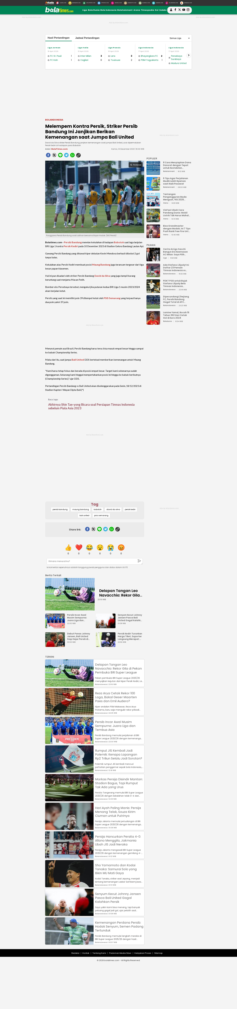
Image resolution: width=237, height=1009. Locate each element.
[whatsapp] (72, 156)
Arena (136, 10)
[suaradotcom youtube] (184, 10)
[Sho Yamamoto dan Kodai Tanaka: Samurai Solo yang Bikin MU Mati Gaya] (69, 886)
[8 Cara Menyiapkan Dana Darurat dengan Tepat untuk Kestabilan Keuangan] (153, 173)
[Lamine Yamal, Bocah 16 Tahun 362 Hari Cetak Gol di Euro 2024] (153, 323)
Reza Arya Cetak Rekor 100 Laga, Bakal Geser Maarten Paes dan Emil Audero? (116, 697)
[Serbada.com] (186, 3)
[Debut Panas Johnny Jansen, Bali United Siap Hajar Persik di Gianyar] (55, 645)
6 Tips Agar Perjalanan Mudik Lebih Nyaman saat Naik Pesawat (175, 181)
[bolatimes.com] (59, 11)
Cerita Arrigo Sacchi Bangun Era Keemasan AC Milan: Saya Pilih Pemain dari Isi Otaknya (176, 252)
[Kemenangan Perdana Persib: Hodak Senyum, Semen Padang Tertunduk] (69, 943)
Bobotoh (119, 242)
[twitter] (54, 156)
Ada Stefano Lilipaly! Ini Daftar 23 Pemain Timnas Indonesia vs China (176, 268)
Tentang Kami (99, 953)
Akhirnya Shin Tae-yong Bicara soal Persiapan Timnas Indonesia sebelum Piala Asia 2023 (91, 406)
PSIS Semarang (112, 298)
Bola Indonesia (108, 10)
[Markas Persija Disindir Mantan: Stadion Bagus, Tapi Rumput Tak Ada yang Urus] (69, 800)
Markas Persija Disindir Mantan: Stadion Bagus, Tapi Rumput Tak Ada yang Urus (119, 783)
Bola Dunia (94, 10)
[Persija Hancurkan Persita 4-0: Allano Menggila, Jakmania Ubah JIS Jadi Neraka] (69, 857)
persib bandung (60, 509)
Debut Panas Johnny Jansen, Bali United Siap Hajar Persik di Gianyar (78, 636)
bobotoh (98, 509)
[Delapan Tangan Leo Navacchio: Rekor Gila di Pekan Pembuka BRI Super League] (70, 594)
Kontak (86, 953)
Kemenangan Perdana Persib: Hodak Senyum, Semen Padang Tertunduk (119, 926)
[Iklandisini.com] (171, 3)
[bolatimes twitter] (179, 10)
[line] (60, 156)
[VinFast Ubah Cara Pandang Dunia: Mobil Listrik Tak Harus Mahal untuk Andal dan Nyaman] (153, 221)
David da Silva (102, 275)
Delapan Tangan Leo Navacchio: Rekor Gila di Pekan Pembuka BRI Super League (120, 597)
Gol (156, 10)
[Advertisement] (118, 93)
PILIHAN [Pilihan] (150, 245)
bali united (84, 515)
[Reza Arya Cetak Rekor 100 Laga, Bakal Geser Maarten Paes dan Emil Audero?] (69, 714)
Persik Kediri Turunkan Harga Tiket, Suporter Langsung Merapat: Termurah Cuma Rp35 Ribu (130, 636)
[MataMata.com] (74, 3)
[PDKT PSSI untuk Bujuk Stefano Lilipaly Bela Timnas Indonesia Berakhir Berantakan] (153, 291)
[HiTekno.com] (103, 3)
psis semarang (101, 515)
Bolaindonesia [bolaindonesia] (54, 119)
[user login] (171, 11)
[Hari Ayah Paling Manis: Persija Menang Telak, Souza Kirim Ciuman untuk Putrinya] (69, 828)
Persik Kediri (71, 246)
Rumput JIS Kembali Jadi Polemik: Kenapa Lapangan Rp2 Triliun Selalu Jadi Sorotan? (118, 754)
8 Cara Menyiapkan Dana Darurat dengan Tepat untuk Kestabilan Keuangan (177, 165)
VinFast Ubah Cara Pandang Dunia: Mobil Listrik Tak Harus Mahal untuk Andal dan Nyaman (177, 213)
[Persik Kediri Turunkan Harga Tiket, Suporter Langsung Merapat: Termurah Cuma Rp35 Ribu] (106, 645)
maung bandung (80, 509)
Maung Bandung (101, 264)
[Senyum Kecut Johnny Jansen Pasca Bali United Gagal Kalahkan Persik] (106, 627)
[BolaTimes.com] (89, 3)
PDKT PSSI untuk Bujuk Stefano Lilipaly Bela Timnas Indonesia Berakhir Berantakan (175, 283)
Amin (47, 149)
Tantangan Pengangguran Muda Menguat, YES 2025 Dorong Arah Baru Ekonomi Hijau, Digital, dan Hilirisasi (175, 197)
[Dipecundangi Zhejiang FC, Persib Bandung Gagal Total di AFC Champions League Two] (153, 307)
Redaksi (75, 953)
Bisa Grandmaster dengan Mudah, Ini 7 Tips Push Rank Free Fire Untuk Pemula (177, 228)
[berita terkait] (53, 575)
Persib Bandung (73, 242)
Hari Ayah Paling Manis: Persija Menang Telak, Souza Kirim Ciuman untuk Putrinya (118, 812)
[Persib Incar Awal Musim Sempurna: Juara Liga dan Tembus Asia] (55, 627)
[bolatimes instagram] (188, 10)
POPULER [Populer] (151, 158)
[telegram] (66, 156)
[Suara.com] (61, 3)
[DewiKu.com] (116, 3)
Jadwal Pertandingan (87, 38)
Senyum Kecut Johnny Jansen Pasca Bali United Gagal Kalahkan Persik (130, 618)
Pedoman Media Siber (120, 953)
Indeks (163, 10)
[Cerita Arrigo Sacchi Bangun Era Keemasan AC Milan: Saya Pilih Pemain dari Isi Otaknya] (153, 260)
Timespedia (147, 10)
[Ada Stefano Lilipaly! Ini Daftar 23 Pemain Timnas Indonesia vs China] (153, 276)
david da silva (113, 509)
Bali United (78, 359)
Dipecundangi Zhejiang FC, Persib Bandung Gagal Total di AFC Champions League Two (176, 299)
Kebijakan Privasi (143, 953)
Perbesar (135, 165)
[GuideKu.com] (144, 3)
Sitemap (158, 953)
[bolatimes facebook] (175, 10)
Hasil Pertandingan (59, 38)
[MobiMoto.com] (130, 3)
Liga (84, 10)
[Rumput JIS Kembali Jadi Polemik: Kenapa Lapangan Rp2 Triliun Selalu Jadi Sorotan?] (69, 771)
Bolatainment (125, 10)
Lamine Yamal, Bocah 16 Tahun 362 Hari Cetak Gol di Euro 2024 (176, 315)
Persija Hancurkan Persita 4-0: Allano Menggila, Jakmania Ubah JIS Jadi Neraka (118, 840)
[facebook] (48, 156)
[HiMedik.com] (157, 3)
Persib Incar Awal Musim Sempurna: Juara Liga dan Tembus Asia (77, 618)
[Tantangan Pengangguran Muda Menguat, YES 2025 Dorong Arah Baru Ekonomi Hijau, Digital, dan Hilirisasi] (153, 205)
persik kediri (130, 509)
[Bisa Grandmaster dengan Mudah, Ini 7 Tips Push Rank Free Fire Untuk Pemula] (153, 237)
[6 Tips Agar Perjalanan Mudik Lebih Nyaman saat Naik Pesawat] (153, 189)
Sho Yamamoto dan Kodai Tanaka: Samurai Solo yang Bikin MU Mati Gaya (116, 869)
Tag (94, 504)
